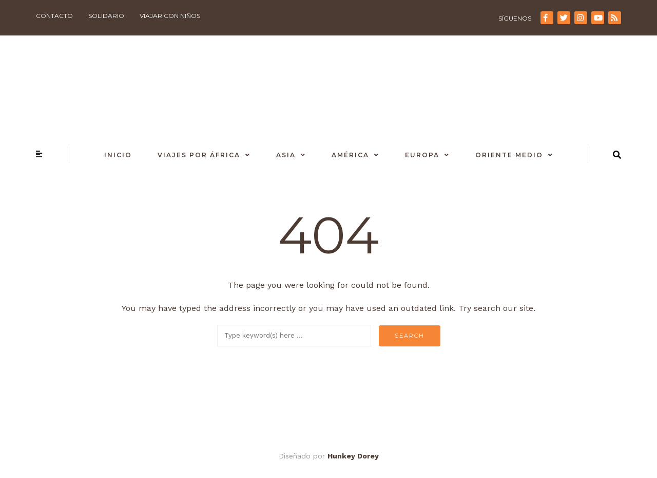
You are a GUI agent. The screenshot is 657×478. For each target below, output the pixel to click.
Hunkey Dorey (353, 456)
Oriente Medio (509, 155)
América (350, 155)
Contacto (54, 16)
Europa (422, 155)
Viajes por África (199, 155)
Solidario (106, 16)
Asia (286, 155)
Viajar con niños (170, 16)
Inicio (118, 155)
